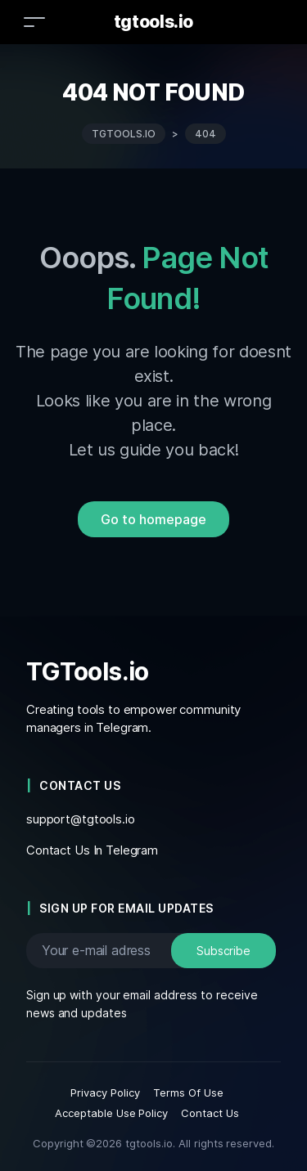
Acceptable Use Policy (111, 1112)
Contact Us (210, 1112)
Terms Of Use (188, 1092)
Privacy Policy (105, 1092)
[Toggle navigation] (34, 21)
